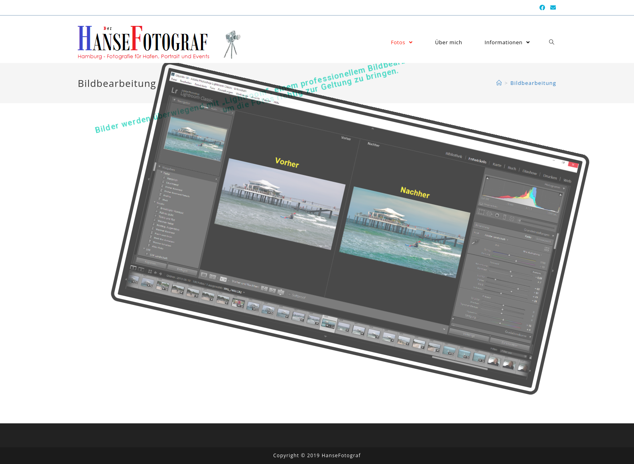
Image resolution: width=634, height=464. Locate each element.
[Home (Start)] (499, 83)
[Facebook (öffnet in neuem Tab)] (542, 8)
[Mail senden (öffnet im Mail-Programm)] (552, 8)
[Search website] (551, 42)
